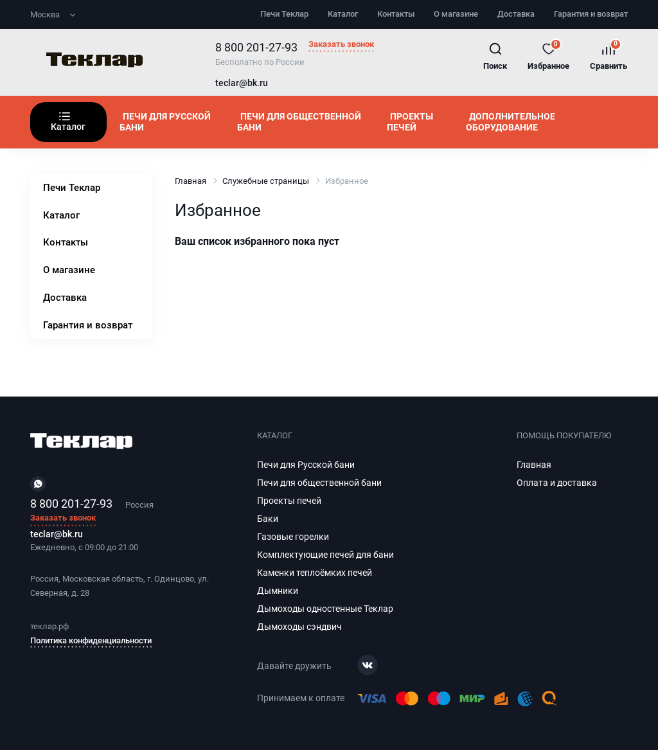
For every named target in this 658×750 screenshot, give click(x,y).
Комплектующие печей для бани (325, 554)
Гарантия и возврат (591, 14)
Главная (190, 181)
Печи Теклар (284, 14)
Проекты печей (410, 121)
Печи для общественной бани (299, 121)
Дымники (277, 590)
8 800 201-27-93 (256, 47)
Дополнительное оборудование (510, 121)
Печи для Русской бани (165, 121)
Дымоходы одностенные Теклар (325, 608)
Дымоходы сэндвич (299, 626)
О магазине (456, 14)
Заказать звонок (341, 44)
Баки (267, 518)
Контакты (395, 14)
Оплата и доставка (557, 483)
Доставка (516, 14)
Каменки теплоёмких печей (314, 572)
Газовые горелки (293, 536)
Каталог (343, 14)
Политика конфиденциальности (91, 640)
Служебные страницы (265, 181)
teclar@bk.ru (241, 83)
